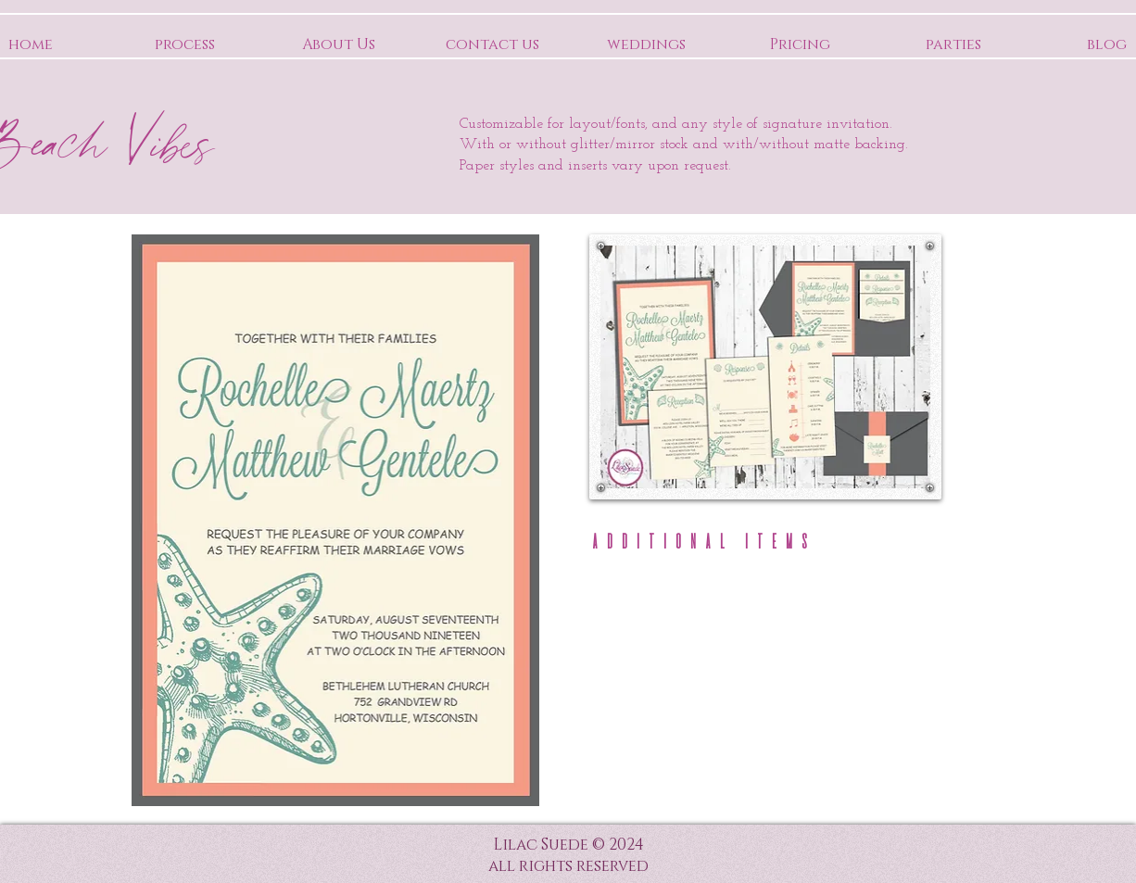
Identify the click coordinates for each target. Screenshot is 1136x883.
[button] (639, 628)
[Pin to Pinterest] (900, 260)
